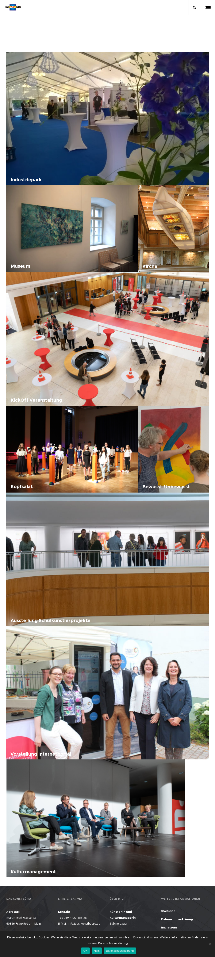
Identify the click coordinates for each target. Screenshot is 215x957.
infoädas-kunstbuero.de (84, 924)
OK (85, 950)
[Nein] (210, 944)
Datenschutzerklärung (120, 950)
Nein (97, 950)
